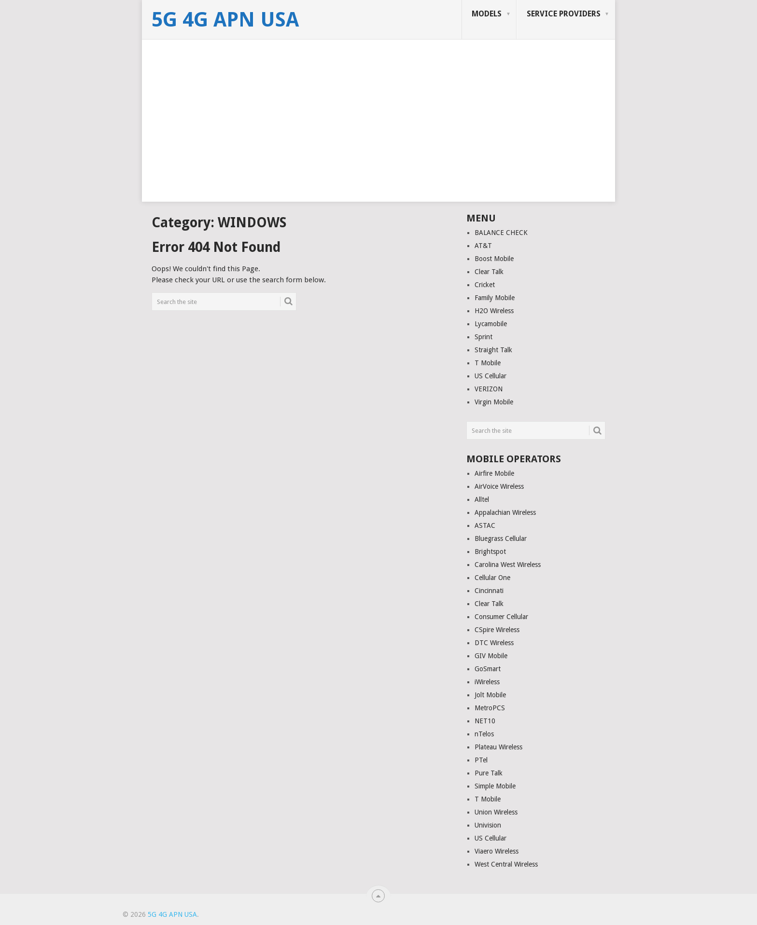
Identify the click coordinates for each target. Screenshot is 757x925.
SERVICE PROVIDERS (564, 13)
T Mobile (488, 363)
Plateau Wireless (498, 747)
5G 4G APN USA (225, 20)
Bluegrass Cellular (501, 538)
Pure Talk (489, 773)
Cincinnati (489, 590)
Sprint (483, 337)
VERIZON (489, 389)
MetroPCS (490, 708)
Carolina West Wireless (508, 564)
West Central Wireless (506, 864)
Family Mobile (495, 298)
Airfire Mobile (494, 473)
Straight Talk (493, 350)
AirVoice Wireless (499, 486)
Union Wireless (496, 812)
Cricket (485, 285)
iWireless (487, 682)
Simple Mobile (495, 786)
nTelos (484, 734)
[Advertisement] (378, 134)
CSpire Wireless (497, 630)
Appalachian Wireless (505, 512)
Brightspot (490, 551)
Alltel (482, 499)
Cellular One (492, 577)
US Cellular (490, 376)
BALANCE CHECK (501, 232)
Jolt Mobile (490, 695)
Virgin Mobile (494, 402)
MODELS (487, 13)
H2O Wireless (494, 311)
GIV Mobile (491, 656)
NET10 (485, 721)
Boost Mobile (494, 258)
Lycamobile (491, 324)
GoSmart (488, 669)
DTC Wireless (494, 643)
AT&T (483, 245)
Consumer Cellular (501, 617)
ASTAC (485, 525)
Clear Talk (489, 272)
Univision (488, 825)
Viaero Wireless (497, 851)
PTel (481, 760)
